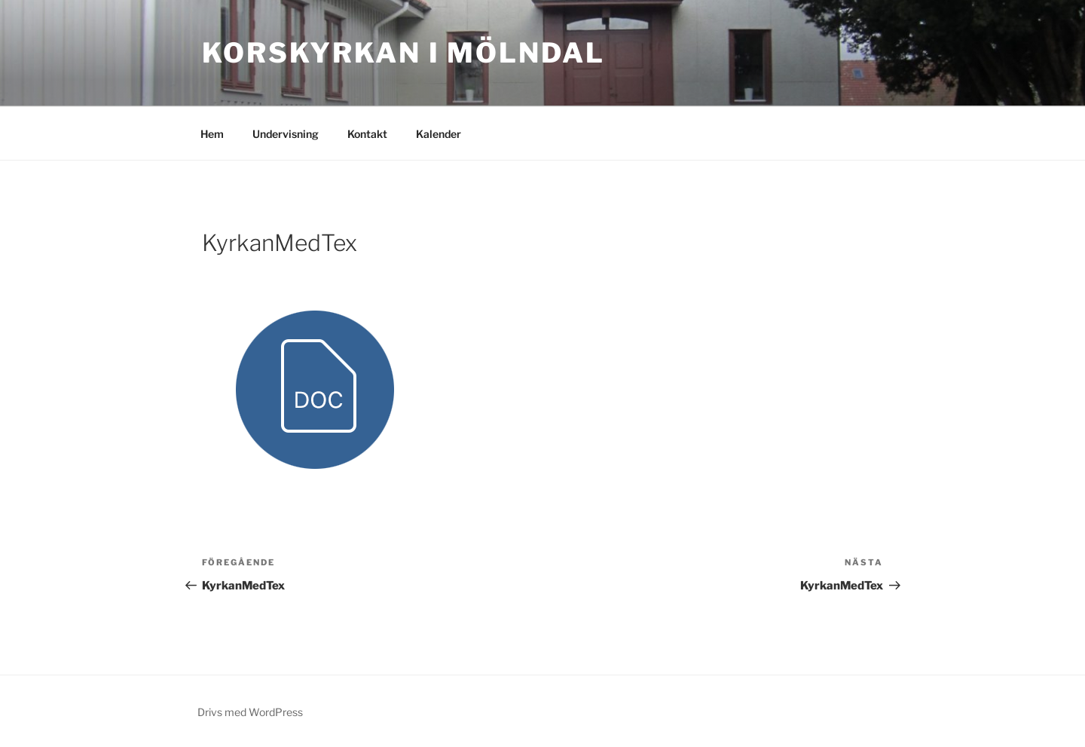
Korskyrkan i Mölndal (403, 52)
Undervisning (285, 133)
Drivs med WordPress (250, 712)
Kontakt (367, 133)
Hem (212, 133)
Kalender (438, 133)
